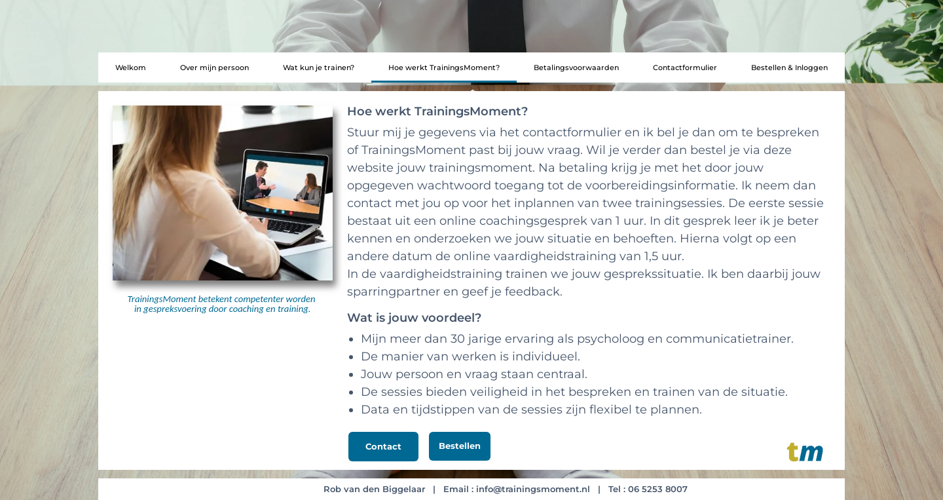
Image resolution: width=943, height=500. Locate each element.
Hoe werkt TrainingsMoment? (444, 67)
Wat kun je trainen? (318, 67)
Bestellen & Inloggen (789, 67)
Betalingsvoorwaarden (576, 67)
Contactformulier (685, 67)
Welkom (130, 67)
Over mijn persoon (214, 67)
